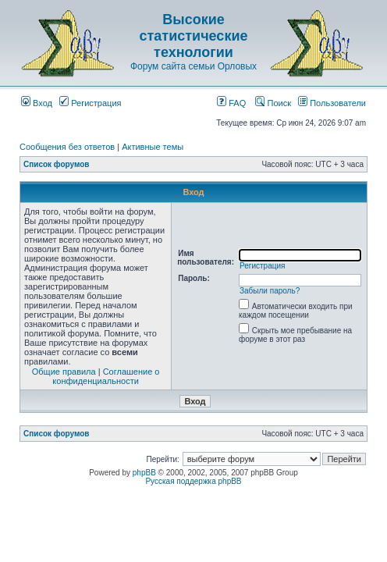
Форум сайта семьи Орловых (193, 66)
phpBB (144, 472)
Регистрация (90, 103)
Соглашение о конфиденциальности (105, 376)
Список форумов (56, 164)
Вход (36, 103)
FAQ (231, 103)
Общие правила (64, 371)
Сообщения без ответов (67, 146)
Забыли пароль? (270, 290)
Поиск (273, 103)
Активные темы (152, 146)
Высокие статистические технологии (194, 36)
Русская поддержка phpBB (193, 481)
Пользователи (332, 103)
